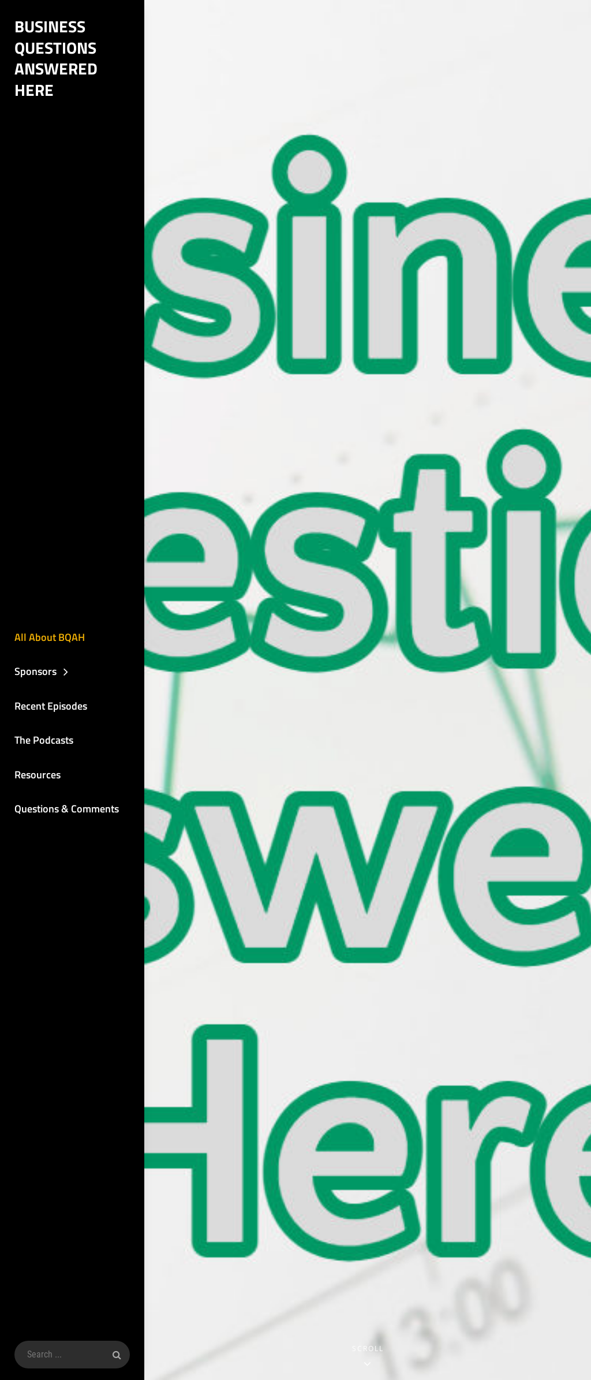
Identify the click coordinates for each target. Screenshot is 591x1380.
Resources (37, 774)
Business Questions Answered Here (56, 58)
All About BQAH (49, 637)
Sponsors (35, 671)
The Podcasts (43, 740)
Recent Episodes (50, 706)
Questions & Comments (66, 808)
